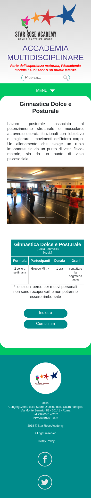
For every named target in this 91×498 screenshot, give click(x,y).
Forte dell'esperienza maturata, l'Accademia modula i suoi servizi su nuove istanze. (45, 68)
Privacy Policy (45, 441)
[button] (13, 195)
